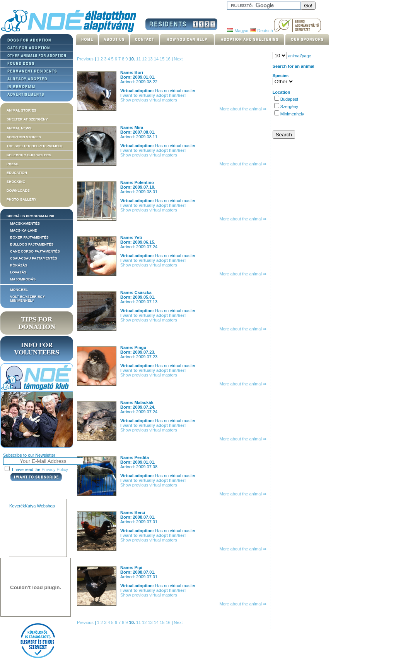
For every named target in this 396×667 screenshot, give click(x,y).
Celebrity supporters (29, 155)
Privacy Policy (55, 469)
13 (151, 59)
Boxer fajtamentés (29, 237)
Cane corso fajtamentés (35, 251)
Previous (85, 59)
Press (13, 164)
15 (163, 59)
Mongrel (19, 290)
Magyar (238, 30)
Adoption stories (24, 137)
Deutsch (261, 30)
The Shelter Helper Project (35, 146)
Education (17, 173)
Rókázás (18, 265)
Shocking (16, 182)
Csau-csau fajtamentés (33, 258)
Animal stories (21, 110)
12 (145, 59)
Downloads (18, 191)
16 (168, 59)
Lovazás (18, 272)
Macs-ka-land (24, 230)
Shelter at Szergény (27, 119)
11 (139, 59)
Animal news (19, 128)
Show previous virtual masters (148, 100)
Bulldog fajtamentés (31, 244)
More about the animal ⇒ (242, 109)
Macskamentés (25, 223)
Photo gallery (21, 199)
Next (178, 59)
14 (157, 59)
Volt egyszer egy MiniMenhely (27, 299)
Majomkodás (23, 279)
